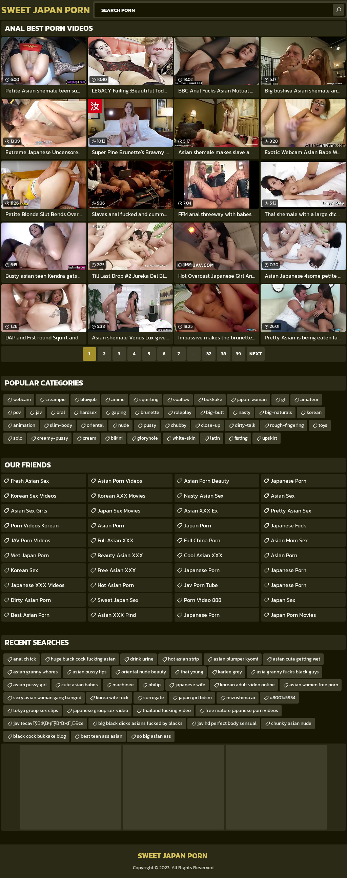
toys (323, 425)
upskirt (269, 438)
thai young (192, 671)
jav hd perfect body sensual (227, 723)
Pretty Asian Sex (291, 510)
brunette (150, 412)
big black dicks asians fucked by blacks (140, 723)
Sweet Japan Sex (118, 600)
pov (17, 412)
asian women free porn (313, 684)
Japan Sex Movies (119, 510)
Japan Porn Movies (293, 615)
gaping (118, 412)
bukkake (213, 399)
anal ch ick (24, 659)
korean (314, 412)
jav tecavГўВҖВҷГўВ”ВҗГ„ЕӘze (48, 723)
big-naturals (278, 412)
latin (215, 438)
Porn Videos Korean (35, 525)
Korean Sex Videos (33, 496)
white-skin (184, 438)
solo (17, 438)
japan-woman (252, 399)
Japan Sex (283, 600)
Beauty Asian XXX (120, 555)
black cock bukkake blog (39, 736)
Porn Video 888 (202, 600)
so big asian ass (154, 736)
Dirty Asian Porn (31, 600)
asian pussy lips (90, 671)
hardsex (88, 412)
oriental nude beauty (143, 671)
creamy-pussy (52, 438)
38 (223, 353)
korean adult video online (247, 684)
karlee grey (230, 671)
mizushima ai (240, 697)
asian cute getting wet (296, 659)
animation (24, 425)
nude (123, 425)
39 (238, 353)
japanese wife (190, 684)
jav (39, 412)
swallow (181, 399)
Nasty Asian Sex (204, 496)
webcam (22, 399)
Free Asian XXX (117, 570)
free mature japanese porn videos (241, 710)
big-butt (215, 412)
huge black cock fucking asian (83, 659)
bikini (117, 438)
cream (89, 438)
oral (61, 412)
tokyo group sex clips (35, 710)
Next (255, 353)
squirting (149, 399)
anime (118, 399)
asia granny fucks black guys (288, 671)
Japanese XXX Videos (37, 585)
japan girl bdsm (195, 697)
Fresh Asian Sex (30, 481)
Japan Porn (197, 525)
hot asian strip (183, 659)
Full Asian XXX (116, 540)
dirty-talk (245, 425)
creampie (55, 399)
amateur (309, 399)
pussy (150, 425)
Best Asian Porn (30, 615)
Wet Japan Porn (30, 555)
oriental (95, 425)
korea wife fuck (112, 697)
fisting (241, 438)
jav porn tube (201, 585)
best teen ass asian (101, 736)
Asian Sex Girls (29, 510)
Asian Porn (111, 525)
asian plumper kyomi (235, 659)
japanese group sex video (100, 710)
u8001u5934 (282, 697)
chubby (178, 425)
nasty (244, 412)
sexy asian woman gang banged (47, 697)
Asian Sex (283, 496)
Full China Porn (202, 540)
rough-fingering (287, 425)
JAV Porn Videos (30, 540)
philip (154, 684)
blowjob (88, 399)
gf (283, 399)
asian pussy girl (30, 684)
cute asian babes (79, 684)
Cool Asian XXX (203, 555)
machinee (123, 684)
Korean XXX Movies (121, 496)
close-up (210, 425)
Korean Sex (24, 570)
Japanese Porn (202, 570)
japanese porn (202, 615)
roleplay (182, 412)
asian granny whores (35, 671)
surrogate (153, 697)
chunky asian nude (291, 723)
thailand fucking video (167, 710)
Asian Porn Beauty (206, 481)
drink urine (142, 659)
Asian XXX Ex (201, 510)
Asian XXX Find (117, 615)
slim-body (61, 425)
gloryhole (147, 438)
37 (208, 353)
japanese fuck (288, 525)
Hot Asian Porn (116, 585)
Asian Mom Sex (289, 540)
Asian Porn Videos (120, 481)
